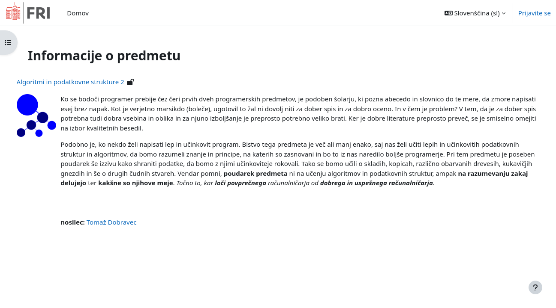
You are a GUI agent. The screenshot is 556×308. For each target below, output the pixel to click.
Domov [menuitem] (77, 13)
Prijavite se (534, 13)
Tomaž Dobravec (127, 232)
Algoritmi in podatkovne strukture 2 (86, 81)
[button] (475, 13)
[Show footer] (535, 287)
